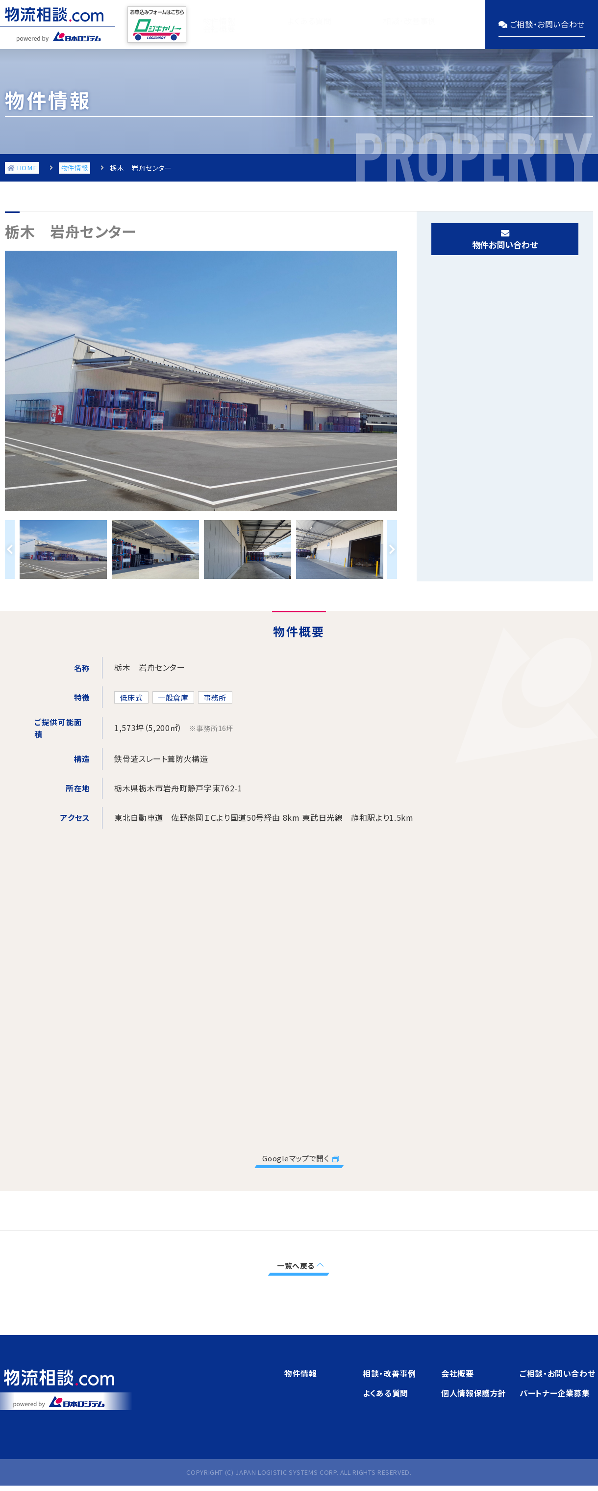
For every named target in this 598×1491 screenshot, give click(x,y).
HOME (20, 170)
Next (392, 549)
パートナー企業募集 (555, 1394)
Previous (10, 549)
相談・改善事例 (364, 24)
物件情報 (212, 24)
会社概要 (439, 24)
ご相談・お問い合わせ (557, 1375)
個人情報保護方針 (473, 1394)
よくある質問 (283, 24)
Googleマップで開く (296, 1158)
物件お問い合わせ (505, 244)
